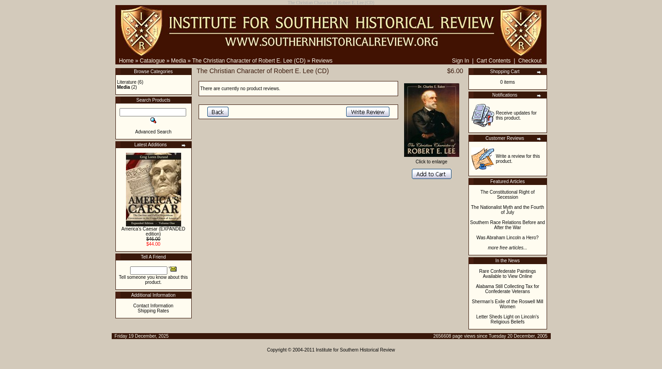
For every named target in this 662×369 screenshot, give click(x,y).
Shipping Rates (153, 310)
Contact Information (153, 305)
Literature (127, 82)
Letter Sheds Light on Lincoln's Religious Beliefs (507, 319)
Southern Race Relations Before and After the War (507, 225)
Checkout (530, 61)
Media (178, 61)
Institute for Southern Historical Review (355, 349)
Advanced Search (153, 131)
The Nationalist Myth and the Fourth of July (507, 210)
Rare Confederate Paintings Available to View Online (507, 274)
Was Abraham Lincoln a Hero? (507, 237)
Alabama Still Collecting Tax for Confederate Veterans (507, 289)
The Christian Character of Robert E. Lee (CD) (249, 61)
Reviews (322, 61)
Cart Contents (494, 61)
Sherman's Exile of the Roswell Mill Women (507, 304)
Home (126, 61)
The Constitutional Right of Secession (507, 195)
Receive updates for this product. (516, 115)
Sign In (460, 61)
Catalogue (152, 61)
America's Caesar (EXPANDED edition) (153, 231)
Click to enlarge (431, 159)
